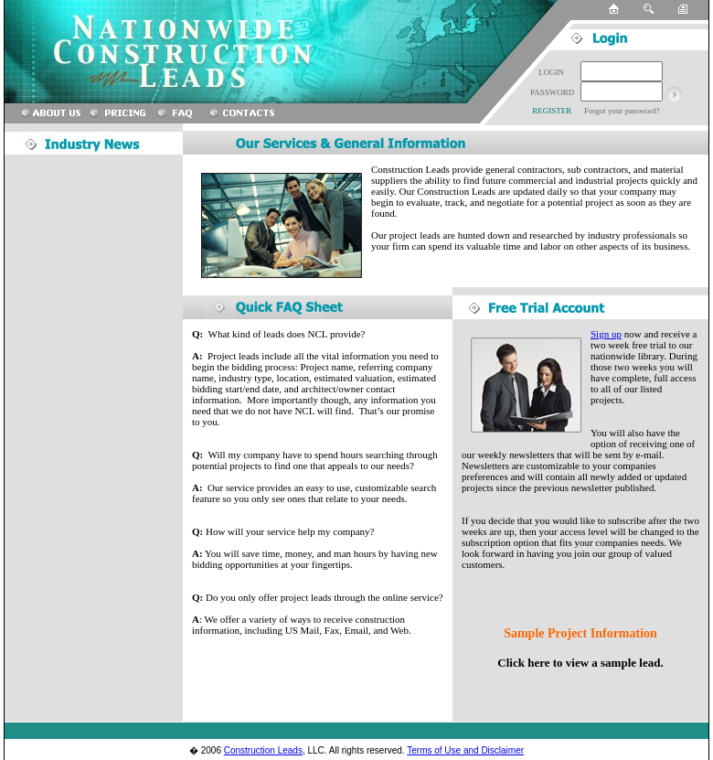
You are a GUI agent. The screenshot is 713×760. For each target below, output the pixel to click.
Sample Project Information (580, 633)
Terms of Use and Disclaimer (465, 750)
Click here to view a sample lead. (580, 662)
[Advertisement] (87, 438)
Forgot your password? (622, 110)
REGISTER (550, 110)
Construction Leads (263, 750)
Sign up (606, 333)
